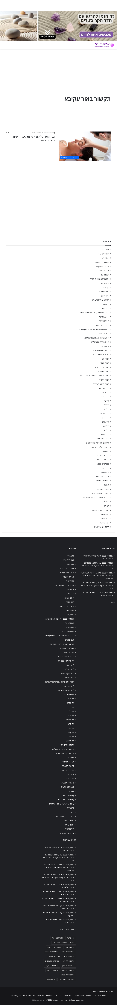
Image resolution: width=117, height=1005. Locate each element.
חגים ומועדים (104, 334)
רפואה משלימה (103, 514)
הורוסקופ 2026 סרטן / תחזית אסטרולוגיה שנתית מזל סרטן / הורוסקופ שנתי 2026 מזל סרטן (97, 585)
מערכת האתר (48, 133)
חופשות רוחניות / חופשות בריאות (97, 338)
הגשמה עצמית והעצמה (100, 300)
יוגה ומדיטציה (104, 346)
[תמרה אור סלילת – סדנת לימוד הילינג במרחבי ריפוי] (85, 146)
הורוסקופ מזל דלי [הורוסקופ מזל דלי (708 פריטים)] (54, 956)
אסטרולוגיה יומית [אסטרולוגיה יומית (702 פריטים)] (57, 938)
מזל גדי (106, 401)
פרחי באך (105, 468)
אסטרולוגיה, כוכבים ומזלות (99, 279)
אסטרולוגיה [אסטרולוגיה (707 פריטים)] (71, 938)
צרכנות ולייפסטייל (102, 476)
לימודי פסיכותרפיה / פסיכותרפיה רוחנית (94, 376)
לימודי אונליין (104, 363)
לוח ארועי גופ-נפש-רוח (100, 355)
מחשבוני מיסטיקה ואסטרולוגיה (97, 443)
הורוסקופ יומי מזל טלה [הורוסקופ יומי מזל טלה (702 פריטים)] (55, 947)
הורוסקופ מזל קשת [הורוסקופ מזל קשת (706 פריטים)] (68, 970)
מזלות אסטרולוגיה (102, 439)
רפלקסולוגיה (104, 523)
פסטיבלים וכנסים (102, 464)
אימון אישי (105, 258)
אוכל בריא (105, 250)
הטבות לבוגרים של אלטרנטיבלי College (94, 329)
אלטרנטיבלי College (101, 266)
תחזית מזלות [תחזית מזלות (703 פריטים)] (51, 979)
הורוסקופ (105, 308)
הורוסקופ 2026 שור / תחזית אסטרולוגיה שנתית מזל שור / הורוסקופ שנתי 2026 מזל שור (97, 566)
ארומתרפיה (105, 283)
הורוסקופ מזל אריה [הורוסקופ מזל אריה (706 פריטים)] (68, 952)
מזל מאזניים (105, 413)
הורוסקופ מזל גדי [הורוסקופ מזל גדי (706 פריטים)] (68, 956)
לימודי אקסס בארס (102, 367)
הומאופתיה (105, 304)
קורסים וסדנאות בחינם (100, 493)
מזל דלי (106, 405)
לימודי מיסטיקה (103, 371)
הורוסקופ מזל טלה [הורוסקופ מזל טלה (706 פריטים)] (68, 961)
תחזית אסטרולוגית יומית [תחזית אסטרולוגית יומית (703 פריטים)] (67, 979)
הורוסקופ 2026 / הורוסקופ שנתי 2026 (94, 313)
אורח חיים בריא (103, 254)
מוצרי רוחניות (104, 388)
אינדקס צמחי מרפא (102, 262)
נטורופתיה (89, 996)
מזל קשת (105, 426)
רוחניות (106, 506)
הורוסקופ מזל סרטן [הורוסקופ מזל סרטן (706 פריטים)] (68, 966)
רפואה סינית (104, 518)
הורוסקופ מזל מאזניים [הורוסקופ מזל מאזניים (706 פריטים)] (52, 961)
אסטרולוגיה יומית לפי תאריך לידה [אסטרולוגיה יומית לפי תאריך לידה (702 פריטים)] (63, 943)
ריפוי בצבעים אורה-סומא (100, 510)
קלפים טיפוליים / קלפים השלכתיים (96, 497)
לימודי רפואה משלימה (101, 384)
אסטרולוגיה (105, 275)
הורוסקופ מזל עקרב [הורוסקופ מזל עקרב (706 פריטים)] (52, 966)
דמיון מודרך (105, 296)
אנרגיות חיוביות (103, 271)
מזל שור (106, 430)
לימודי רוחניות (104, 380)
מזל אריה (105, 392)
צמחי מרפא (105, 472)
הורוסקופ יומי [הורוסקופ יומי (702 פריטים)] (70, 947)
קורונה (106, 485)
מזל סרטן (105, 418)
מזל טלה (106, 409)
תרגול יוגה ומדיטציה (101, 527)
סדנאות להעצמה (103, 460)
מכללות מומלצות (103, 455)
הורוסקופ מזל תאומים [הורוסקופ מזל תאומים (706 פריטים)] (68, 975)
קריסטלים (105, 502)
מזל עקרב (105, 422)
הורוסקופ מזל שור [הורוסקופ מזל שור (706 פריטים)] (52, 970)
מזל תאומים (105, 434)
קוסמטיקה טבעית (102, 481)
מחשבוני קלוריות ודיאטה (100, 447)
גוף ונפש (106, 287)
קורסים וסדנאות (103, 489)
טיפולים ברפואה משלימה (100, 342)
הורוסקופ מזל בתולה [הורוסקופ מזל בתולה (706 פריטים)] (51, 952)
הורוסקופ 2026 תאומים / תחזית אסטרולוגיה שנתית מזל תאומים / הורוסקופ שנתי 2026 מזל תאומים (97, 576)
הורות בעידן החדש (102, 325)
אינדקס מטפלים (15, 996)
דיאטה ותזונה (104, 292)
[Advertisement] (97, 625)
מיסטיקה (106, 451)
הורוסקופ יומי (104, 317)
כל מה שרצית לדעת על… (100, 350)
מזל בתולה (105, 397)
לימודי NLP (105, 359)
